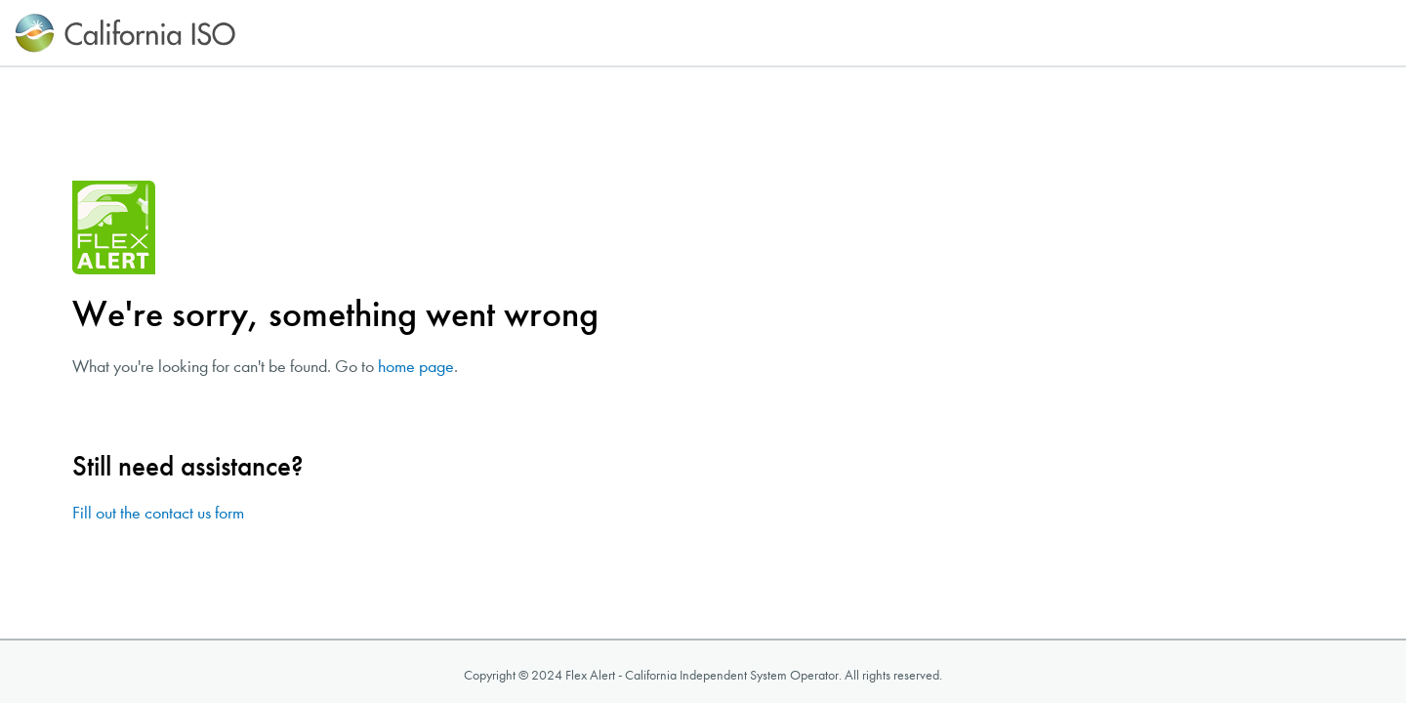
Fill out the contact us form (158, 513)
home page (416, 366)
